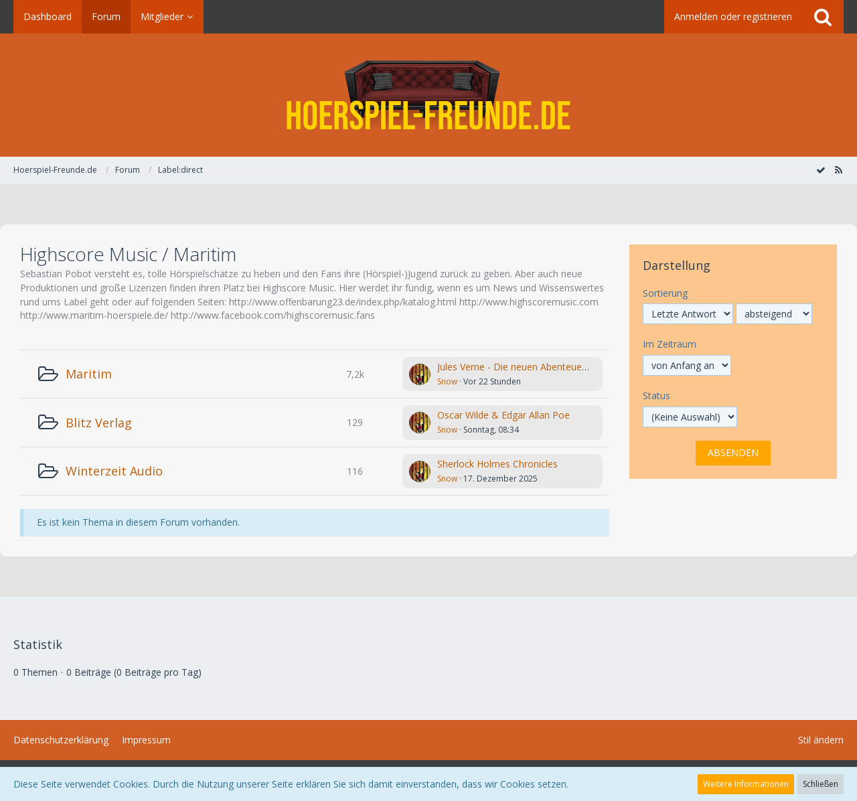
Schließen (820, 784)
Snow (447, 381)
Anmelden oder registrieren (733, 16)
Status (656, 395)
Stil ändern (821, 739)
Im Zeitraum (669, 344)
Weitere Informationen (746, 784)
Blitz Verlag (99, 423)
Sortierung (665, 293)
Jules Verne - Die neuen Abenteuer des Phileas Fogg (549, 366)
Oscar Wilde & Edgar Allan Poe (503, 415)
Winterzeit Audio (114, 471)
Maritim (89, 374)
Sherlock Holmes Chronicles (497, 463)
